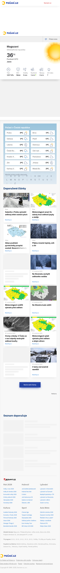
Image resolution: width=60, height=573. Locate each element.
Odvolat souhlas (29, 564)
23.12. (17, 539)
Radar (20, 564)
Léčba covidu (35, 532)
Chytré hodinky (22, 546)
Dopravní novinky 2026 (46, 515)
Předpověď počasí (25, 532)
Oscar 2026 (6, 520)
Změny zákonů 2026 (9, 497)
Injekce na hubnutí (27, 500)
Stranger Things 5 (8, 523)
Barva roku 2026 (45, 532)
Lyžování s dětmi (45, 500)
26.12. (31, 539)
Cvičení (24, 494)
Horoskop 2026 (7, 503)
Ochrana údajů (37, 560)
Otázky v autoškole (45, 520)
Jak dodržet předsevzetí (29, 489)
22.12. (13, 539)
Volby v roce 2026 (8, 489)
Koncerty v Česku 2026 (10, 515)
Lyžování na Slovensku (46, 497)
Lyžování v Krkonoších (46, 489)
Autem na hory (44, 503)
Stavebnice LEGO (32, 544)
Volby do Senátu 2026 (9, 491)
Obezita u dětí (26, 503)
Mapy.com (16, 532)
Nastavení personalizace (44, 564)
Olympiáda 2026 (8, 500)
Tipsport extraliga (27, 515)
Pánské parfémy (33, 546)
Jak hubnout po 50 (27, 497)
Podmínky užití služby (23, 560)
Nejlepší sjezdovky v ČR (47, 494)
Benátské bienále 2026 (10, 526)
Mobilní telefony (21, 544)
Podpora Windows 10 (9, 534)
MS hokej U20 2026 (27, 526)
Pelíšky (35, 539)
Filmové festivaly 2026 (10, 518)
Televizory (15, 546)
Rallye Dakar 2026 (45, 526)
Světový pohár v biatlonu (29, 520)
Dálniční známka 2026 (46, 512)
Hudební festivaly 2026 (10, 512)
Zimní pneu (52, 544)
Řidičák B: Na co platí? (46, 518)
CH (39, 176)
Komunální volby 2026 (9, 494)
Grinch (54, 539)
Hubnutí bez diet (26, 491)
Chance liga (25, 512)
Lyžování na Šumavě (46, 491)
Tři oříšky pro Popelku (44, 539)
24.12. (22, 539)
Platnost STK (44, 523)
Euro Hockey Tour (27, 523)
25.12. (26, 539)
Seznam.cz (47, 3)
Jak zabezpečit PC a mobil (24, 534)
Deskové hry (7, 546)
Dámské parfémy (43, 544)
